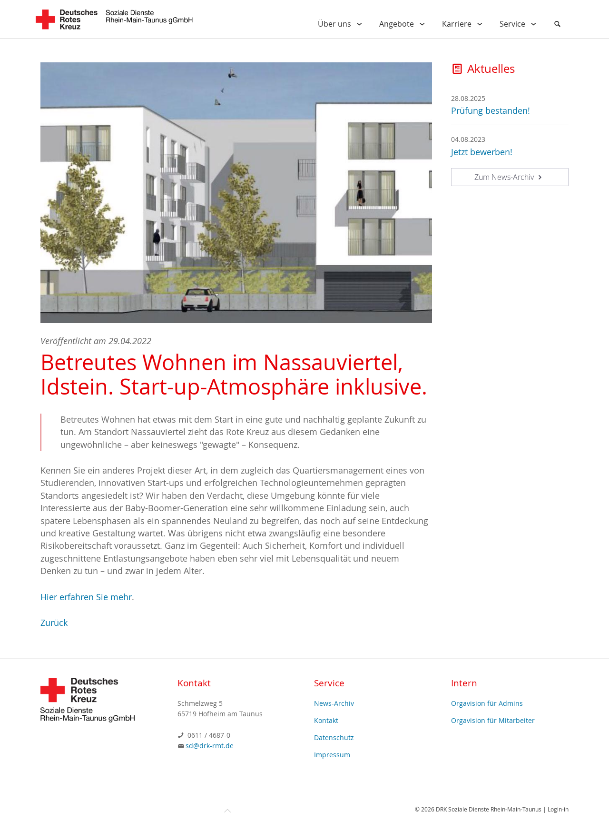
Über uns (342, 23)
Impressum (332, 754)
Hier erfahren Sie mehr (86, 597)
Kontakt (326, 720)
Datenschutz (334, 737)
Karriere (464, 23)
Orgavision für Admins (487, 703)
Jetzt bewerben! (481, 152)
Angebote (404, 23)
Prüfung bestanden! (490, 110)
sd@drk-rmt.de (210, 745)
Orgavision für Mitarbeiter (493, 720)
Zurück (54, 622)
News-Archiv (334, 703)
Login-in (558, 809)
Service (520, 23)
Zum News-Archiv (509, 177)
